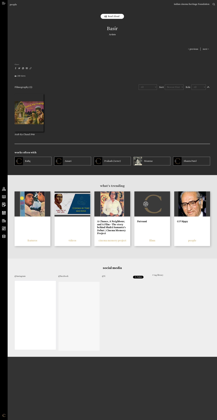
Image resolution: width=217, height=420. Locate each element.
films (152, 240)
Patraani (142, 221)
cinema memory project (112, 240)
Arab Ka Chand (22, 134)
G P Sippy (182, 221)
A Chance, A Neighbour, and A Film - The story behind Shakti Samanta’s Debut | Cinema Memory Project (111, 227)
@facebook (63, 276)
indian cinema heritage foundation (191, 4)
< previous (193, 49)
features (32, 240)
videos (72, 240)
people (13, 4)
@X (103, 276)
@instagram (20, 276)
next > (206, 49)
